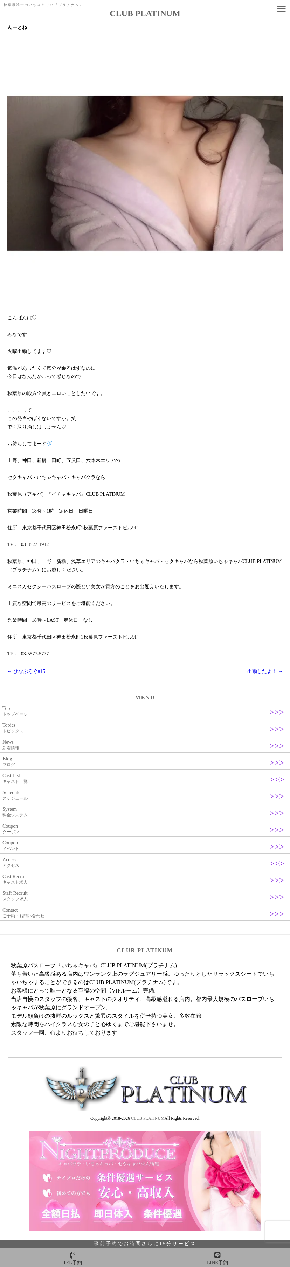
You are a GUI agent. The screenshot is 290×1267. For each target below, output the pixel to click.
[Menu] (281, 9)
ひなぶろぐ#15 (26, 671)
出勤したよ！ (265, 671)
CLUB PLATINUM (148, 1118)
